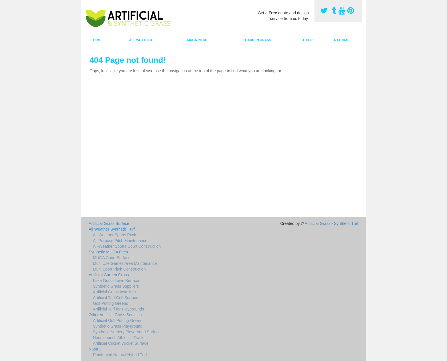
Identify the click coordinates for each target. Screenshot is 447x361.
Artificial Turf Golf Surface (115, 297)
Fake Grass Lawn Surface (116, 280)
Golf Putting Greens (110, 303)
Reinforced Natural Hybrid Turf (120, 354)
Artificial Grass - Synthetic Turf (331, 223)
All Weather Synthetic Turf (112, 229)
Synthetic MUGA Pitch (108, 252)
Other (307, 40)
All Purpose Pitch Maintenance (120, 240)
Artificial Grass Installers (114, 292)
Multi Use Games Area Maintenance (125, 263)
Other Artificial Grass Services (115, 314)
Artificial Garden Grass (109, 275)
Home (98, 40)
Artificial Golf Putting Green (117, 320)
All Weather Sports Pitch (114, 235)
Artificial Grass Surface (109, 223)
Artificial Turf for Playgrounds (118, 309)
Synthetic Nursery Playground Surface (126, 332)
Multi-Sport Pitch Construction (119, 269)
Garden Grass (258, 40)
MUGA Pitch (197, 40)
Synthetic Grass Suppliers (116, 286)
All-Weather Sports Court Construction (127, 246)
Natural (341, 40)
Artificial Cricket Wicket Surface (120, 343)
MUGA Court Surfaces (113, 257)
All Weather (140, 40)
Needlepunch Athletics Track (118, 337)
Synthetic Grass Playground (118, 326)
